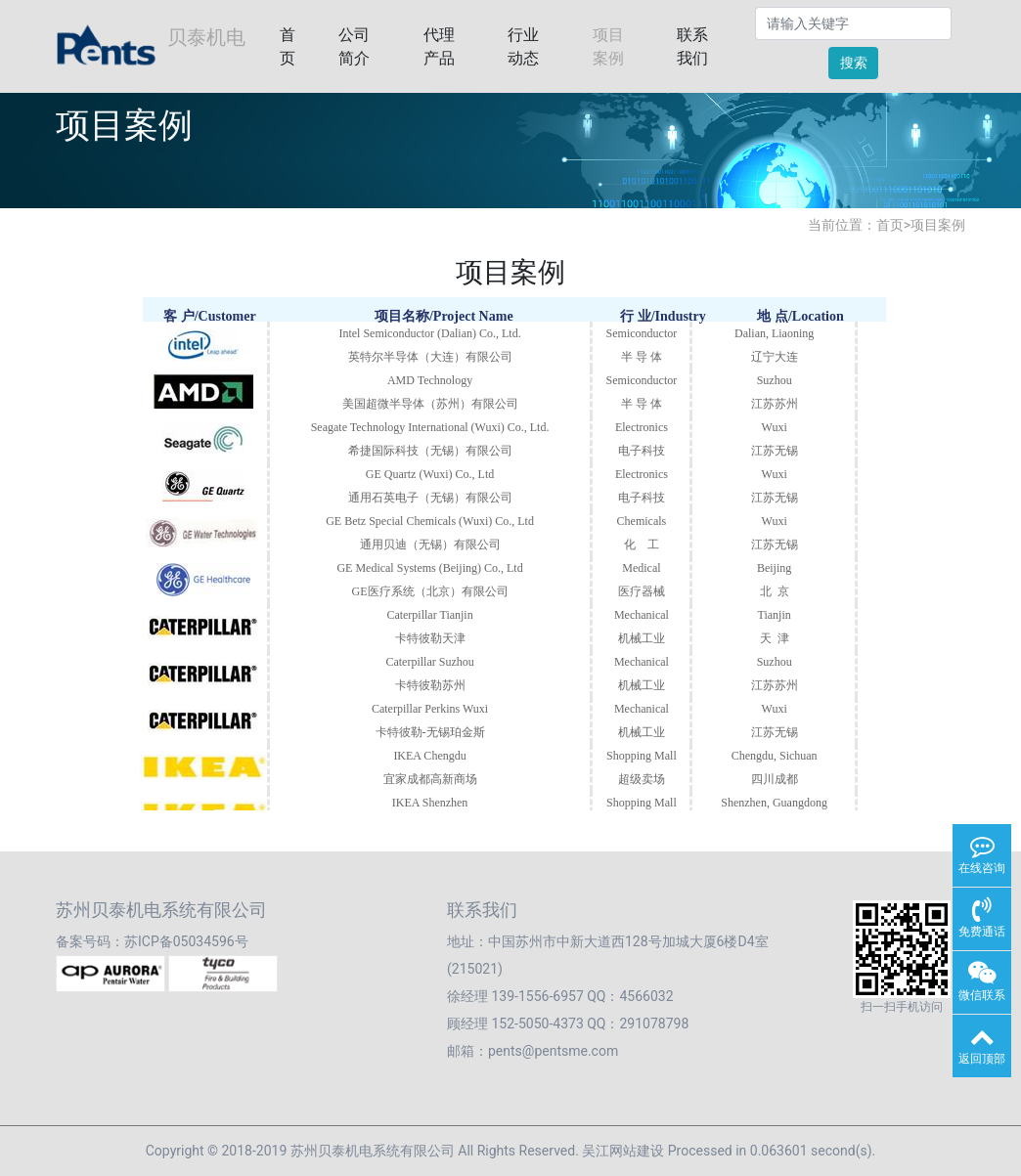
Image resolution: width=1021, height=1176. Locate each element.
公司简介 (354, 46)
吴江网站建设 (623, 1150)
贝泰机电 (150, 46)
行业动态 (523, 46)
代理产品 (439, 46)
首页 (287, 46)
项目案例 (608, 46)
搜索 (853, 62)
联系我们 (692, 46)
